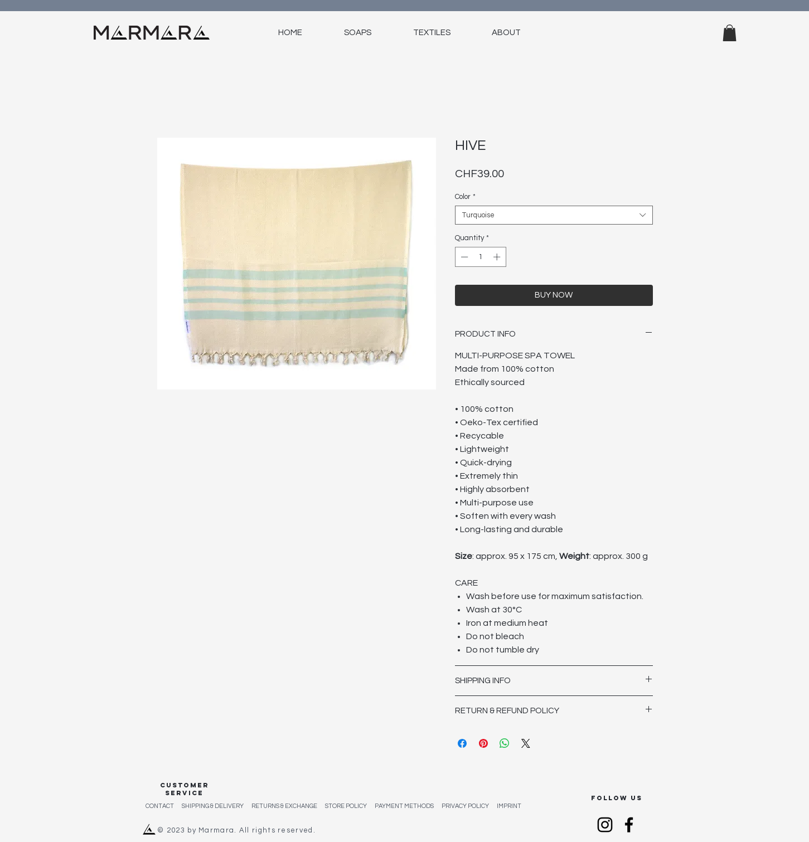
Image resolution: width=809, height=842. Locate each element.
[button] (730, 33)
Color (465, 197)
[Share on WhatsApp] (504, 743)
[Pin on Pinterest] (483, 743)
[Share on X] (525, 743)
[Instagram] (605, 825)
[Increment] (498, 256)
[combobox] (554, 215)
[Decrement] (463, 256)
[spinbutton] (480, 256)
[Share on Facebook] (462, 743)
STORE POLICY (350, 806)
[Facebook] (629, 825)
